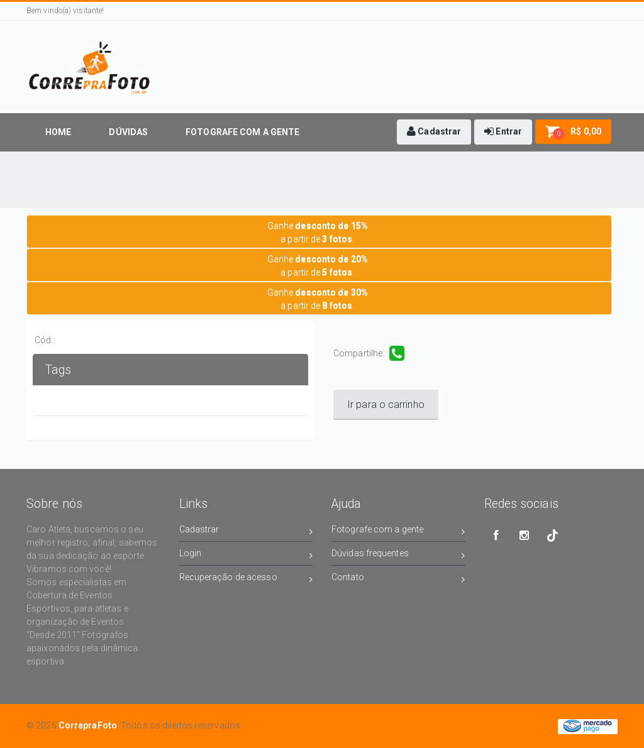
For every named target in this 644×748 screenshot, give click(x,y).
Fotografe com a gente (398, 531)
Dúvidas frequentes (398, 555)
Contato (398, 579)
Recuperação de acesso (246, 579)
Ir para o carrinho (386, 404)
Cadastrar (246, 531)
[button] (434, 132)
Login (246, 555)
